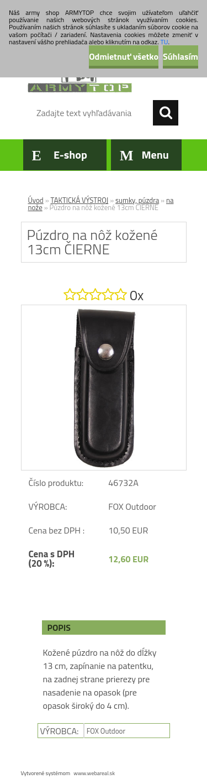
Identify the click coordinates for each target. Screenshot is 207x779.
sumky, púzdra (137, 200)
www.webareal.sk (94, 773)
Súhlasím (180, 56)
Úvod (36, 200)
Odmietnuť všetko (123, 56)
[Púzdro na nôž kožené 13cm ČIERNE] (104, 309)
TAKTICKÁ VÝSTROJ (80, 200)
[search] (165, 113)
